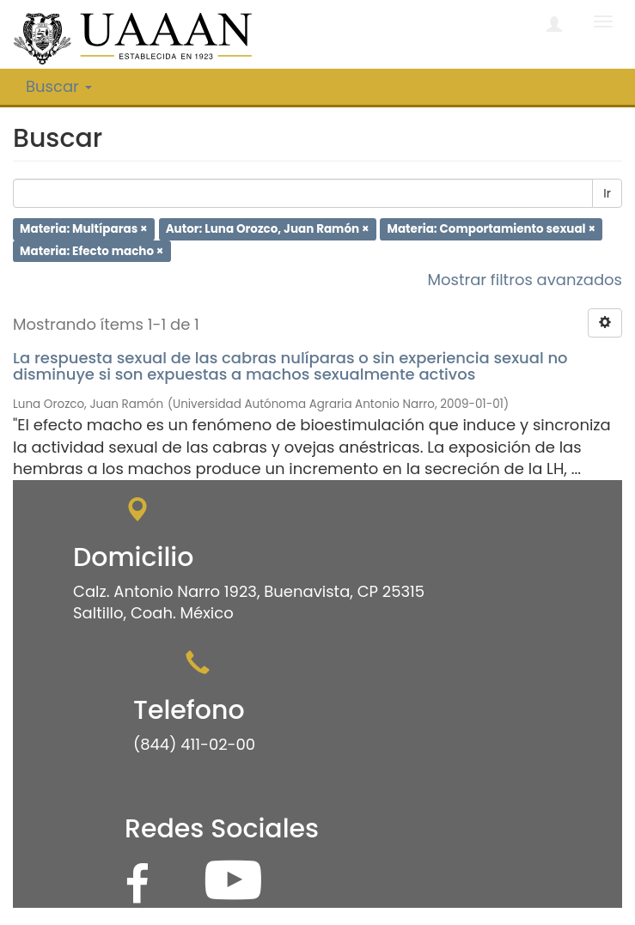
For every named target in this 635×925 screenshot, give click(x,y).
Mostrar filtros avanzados (524, 279)
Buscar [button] (59, 86)
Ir (607, 193)
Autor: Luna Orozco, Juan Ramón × (267, 229)
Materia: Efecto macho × (91, 250)
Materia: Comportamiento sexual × (492, 229)
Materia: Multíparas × (84, 229)
